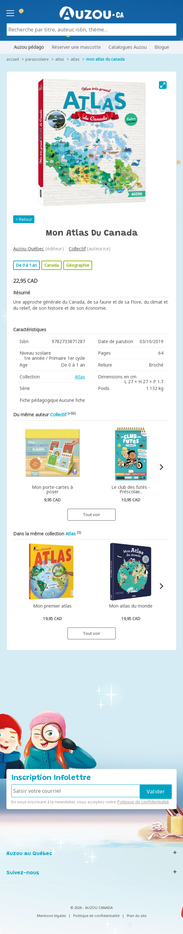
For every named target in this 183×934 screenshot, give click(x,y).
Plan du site (136, 915)
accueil (12, 59)
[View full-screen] (163, 85)
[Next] (161, 467)
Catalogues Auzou (128, 47)
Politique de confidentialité (143, 802)
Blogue (161, 47)
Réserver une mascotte (76, 47)
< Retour (23, 219)
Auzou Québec (28, 249)
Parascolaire (37, 59)
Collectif (77, 249)
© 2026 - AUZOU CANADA (91, 907)
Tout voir (91, 514)
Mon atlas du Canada (105, 59)
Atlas (59, 59)
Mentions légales (51, 915)
